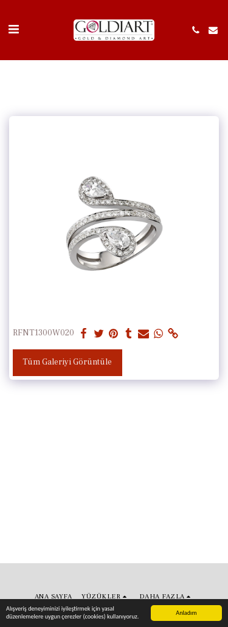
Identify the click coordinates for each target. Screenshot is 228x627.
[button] (13, 30)
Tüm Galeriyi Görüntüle (67, 362)
